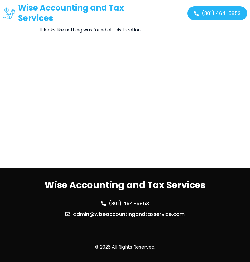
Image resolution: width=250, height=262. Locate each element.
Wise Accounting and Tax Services (71, 13)
